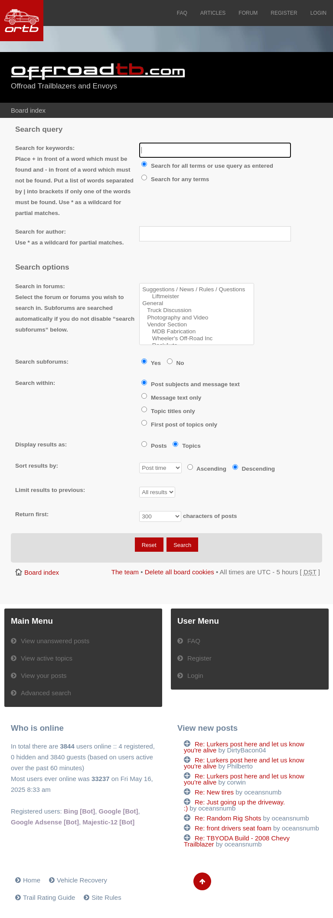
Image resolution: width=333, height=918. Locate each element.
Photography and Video (196, 317)
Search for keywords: (45, 148)
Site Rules (106, 897)
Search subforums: (42, 361)
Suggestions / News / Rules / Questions (196, 289)
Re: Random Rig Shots (228, 818)
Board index (28, 110)
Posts (154, 446)
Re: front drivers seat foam (233, 828)
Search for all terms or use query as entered (207, 166)
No (175, 363)
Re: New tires (214, 792)
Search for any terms (175, 179)
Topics (186, 446)
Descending (253, 469)
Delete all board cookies (179, 572)
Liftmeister (196, 296)
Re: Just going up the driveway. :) (234, 805)
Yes (151, 363)
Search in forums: (40, 286)
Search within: (35, 383)
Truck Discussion (196, 310)
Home (31, 880)
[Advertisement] (269, 78)
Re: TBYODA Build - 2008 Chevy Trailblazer (237, 841)
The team (125, 572)
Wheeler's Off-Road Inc (196, 338)
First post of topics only (179, 424)
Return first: (32, 514)
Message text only (171, 397)
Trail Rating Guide (49, 897)
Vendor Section (196, 324)
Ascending (206, 469)
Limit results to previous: (50, 490)
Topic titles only (168, 411)
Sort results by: (36, 465)
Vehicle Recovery (82, 880)
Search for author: (40, 231)
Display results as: (41, 444)
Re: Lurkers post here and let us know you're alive (244, 747)
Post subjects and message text (190, 384)
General (196, 303)
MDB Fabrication (196, 331)
